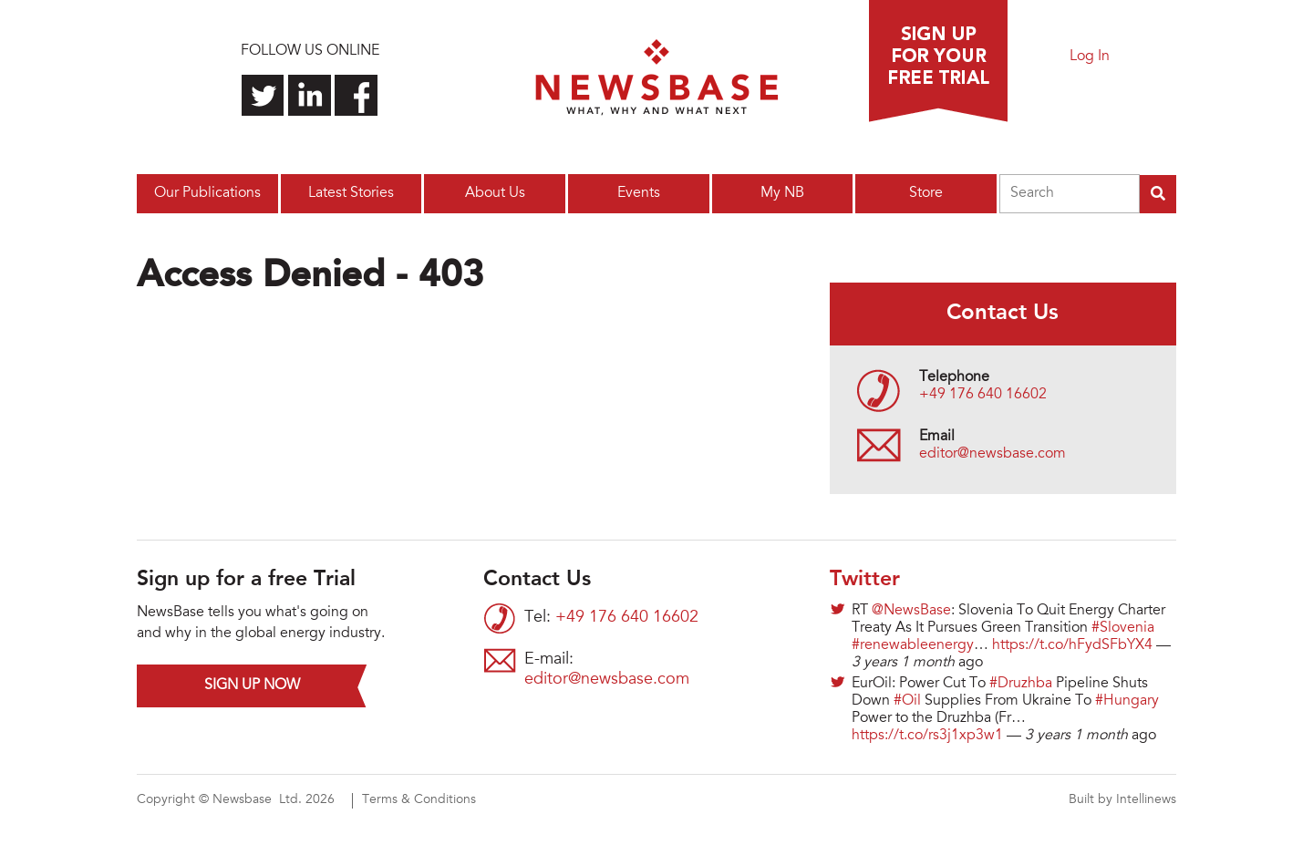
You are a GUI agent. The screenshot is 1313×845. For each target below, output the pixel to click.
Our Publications (207, 193)
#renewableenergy (913, 645)
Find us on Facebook (356, 95)
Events (638, 193)
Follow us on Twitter (263, 95)
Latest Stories (351, 193)
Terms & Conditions (419, 800)
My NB (782, 193)
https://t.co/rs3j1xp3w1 (927, 735)
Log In (1090, 56)
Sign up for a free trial (938, 61)
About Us (495, 193)
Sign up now (252, 685)
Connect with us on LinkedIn (309, 95)
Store (926, 193)
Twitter (865, 580)
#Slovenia (1122, 628)
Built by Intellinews (1122, 800)
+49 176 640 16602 (983, 394)
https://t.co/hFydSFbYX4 (1072, 645)
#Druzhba (1020, 683)
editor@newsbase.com (992, 454)
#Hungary (1127, 701)
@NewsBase (911, 610)
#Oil (907, 701)
